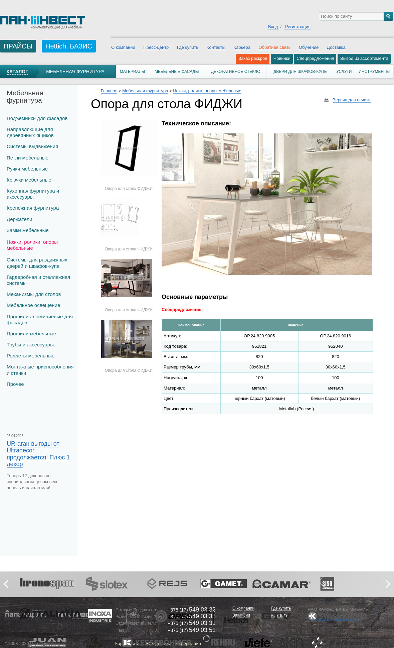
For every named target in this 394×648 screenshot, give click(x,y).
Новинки (281, 58)
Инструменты (374, 71)
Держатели (19, 219)
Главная (109, 90)
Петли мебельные (27, 157)
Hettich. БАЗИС (68, 46)
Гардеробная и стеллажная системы (38, 280)
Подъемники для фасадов (37, 118)
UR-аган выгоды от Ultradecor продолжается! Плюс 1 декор (38, 453)
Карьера (241, 47)
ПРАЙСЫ (18, 46)
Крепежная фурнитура (33, 208)
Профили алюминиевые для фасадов (40, 319)
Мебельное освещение (33, 305)
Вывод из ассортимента (364, 58)
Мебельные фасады (177, 71)
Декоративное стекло (235, 71)
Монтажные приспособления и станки (40, 369)
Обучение (309, 47)
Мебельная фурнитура (75, 71)
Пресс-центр (156, 47)
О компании (123, 47)
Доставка (336, 47)
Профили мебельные (31, 333)
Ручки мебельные (27, 169)
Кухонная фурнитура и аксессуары (33, 194)
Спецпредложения (315, 58)
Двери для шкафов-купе (300, 71)
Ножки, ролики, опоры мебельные (32, 245)
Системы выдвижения (32, 146)
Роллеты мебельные (30, 355)
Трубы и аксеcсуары (30, 344)
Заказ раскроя (252, 58)
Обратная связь (274, 47)
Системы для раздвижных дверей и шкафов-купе (37, 262)
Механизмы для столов (34, 294)
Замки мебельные (28, 230)
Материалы (132, 71)
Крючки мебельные (29, 180)
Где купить (187, 47)
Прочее (15, 384)
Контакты (216, 47)
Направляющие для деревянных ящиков (30, 132)
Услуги (344, 71)
